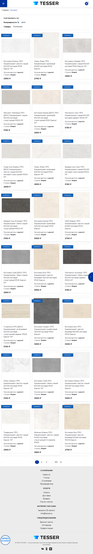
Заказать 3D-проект (46, 510)
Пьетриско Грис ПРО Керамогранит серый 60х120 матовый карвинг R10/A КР (77, 115)
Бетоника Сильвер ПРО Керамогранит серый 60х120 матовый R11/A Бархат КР (77, 63)
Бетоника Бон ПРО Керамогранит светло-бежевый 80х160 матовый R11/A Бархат (76, 330)
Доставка (47, 496)
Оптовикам (46, 525)
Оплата (46, 492)
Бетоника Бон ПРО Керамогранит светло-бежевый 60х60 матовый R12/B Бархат (75, 436)
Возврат (46, 499)
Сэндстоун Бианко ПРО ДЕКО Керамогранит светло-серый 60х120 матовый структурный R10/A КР (16, 172)
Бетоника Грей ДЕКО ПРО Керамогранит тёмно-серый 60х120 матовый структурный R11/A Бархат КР (15, 278)
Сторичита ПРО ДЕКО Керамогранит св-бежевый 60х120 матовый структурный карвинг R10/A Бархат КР (15, 332)
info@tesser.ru (46, 513)
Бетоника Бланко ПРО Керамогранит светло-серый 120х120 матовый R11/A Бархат (77, 384)
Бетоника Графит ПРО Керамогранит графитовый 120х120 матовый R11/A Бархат (45, 330)
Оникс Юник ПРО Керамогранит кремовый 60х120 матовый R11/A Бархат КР (44, 170)
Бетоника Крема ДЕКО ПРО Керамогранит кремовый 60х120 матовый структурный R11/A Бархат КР (46, 118)
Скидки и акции (46, 528)
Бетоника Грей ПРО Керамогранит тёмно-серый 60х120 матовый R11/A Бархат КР (46, 384)
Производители (46, 484)
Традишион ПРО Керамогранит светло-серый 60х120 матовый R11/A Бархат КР (16, 436)
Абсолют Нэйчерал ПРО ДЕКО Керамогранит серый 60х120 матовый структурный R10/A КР (15, 116)
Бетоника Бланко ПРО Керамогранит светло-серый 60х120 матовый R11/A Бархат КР (16, 65)
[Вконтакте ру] (42, 549)
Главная (5, 10)
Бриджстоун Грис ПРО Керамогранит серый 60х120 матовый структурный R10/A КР (77, 170)
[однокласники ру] (46, 549)
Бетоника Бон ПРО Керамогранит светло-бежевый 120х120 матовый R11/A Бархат (45, 276)
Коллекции (17, 27)
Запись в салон (5, 539)
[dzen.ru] (50, 549)
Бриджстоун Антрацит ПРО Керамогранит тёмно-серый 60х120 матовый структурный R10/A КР (15, 225)
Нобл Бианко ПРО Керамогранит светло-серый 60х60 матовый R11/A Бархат (77, 225)
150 (56, 462)
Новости (46, 475)
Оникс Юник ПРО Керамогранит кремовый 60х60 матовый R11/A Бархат (44, 65)
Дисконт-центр (46, 522)
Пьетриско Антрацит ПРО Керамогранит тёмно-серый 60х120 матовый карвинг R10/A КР (77, 276)
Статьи (46, 478)
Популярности (11, 22)
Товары (7, 27)
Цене (23, 22)
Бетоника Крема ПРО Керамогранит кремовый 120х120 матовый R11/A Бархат (44, 225)
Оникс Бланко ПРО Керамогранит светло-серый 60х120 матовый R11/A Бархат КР (16, 384)
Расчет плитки (46, 502)
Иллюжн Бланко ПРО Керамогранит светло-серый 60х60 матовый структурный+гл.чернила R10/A (46, 437)
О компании (46, 481)
